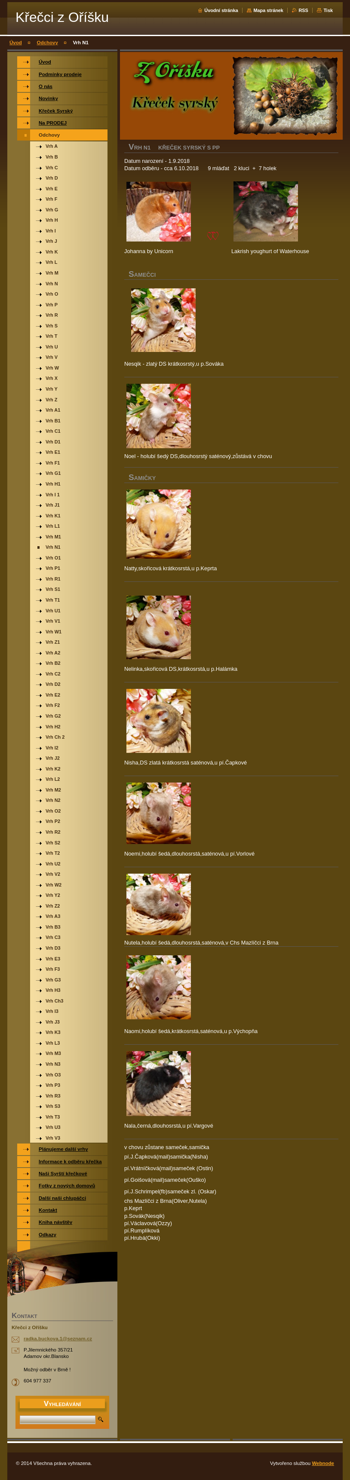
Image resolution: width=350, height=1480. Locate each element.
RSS (303, 10)
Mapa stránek (268, 10)
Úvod (15, 42)
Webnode (323, 1463)
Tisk (328, 10)
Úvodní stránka (221, 10)
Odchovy (47, 42)
